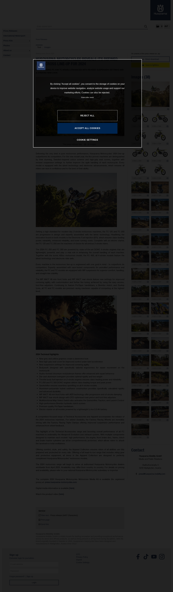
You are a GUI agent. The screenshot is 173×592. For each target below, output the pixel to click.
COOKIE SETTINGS (87, 140)
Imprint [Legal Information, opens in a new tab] (92, 97)
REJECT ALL (87, 115)
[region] (87, 103)
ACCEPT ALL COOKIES (87, 128)
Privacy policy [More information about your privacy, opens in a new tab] (85, 97)
